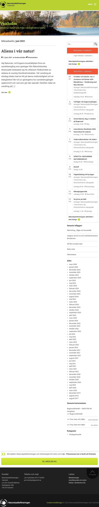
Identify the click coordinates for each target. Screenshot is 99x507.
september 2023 (75, 313)
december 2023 (74, 307)
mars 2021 (73, 369)
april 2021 (72, 366)
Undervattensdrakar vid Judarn (85, 139)
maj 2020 (72, 385)
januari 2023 (73, 321)
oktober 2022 (74, 329)
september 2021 (75, 355)
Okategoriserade (75, 434)
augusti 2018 (74, 396)
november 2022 (74, 326)
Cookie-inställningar (55, 503)
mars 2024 (73, 302)
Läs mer (4, 92)
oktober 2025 (74, 275)
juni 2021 (72, 361)
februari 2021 (74, 372)
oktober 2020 (74, 380)
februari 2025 (74, 288)
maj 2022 (72, 337)
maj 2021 (72, 364)
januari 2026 (73, 267)
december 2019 (74, 393)
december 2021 (74, 350)
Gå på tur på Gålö (80, 199)
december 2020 (74, 374)
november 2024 (74, 294)
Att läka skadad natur (74, 244)
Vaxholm (8, 23)
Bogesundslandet (76, 414)
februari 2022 (74, 345)
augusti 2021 (74, 358)
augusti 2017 (74, 398)
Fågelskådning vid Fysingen (84, 174)
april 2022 (72, 339)
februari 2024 (74, 305)
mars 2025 (73, 286)
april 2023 (72, 315)
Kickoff (76, 167)
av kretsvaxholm (19, 57)
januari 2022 (73, 347)
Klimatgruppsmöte (80, 191)
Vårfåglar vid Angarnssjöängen (85, 102)
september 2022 (75, 331)
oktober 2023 (74, 310)
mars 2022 (73, 342)
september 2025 (75, 278)
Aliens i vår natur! (17, 50)
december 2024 (74, 291)
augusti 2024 (74, 297)
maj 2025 (72, 283)
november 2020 (74, 377)
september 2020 (75, 382)
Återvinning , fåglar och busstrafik (79, 230)
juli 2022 (72, 334)
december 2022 (74, 323)
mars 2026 (73, 264)
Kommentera (33, 57)
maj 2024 (72, 299)
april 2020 (72, 388)
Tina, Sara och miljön (77, 419)
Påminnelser (71, 254)
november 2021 (74, 353)
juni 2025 (72, 280)
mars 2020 (73, 390)
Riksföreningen (74, 478)
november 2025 (74, 272)
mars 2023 (73, 318)
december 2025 (74, 270)
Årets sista (71, 249)
